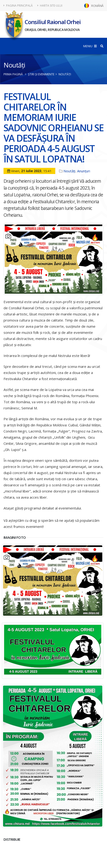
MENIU (90, 46)
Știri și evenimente (41, 74)
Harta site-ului (49, 6)
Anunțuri (83, 171)
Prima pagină (13, 74)
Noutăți (14, 64)
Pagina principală (18, 6)
